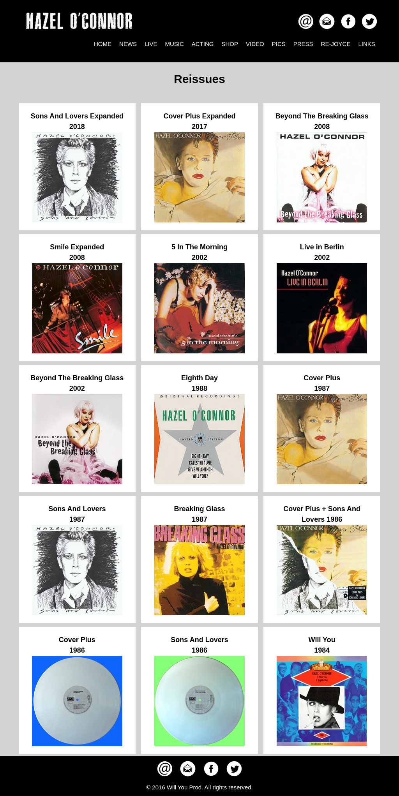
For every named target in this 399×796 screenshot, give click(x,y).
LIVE (151, 44)
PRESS (303, 44)
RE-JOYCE (336, 44)
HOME (102, 44)
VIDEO (255, 44)
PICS (279, 44)
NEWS (128, 44)
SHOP (230, 44)
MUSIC (174, 44)
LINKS (366, 44)
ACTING (203, 44)
